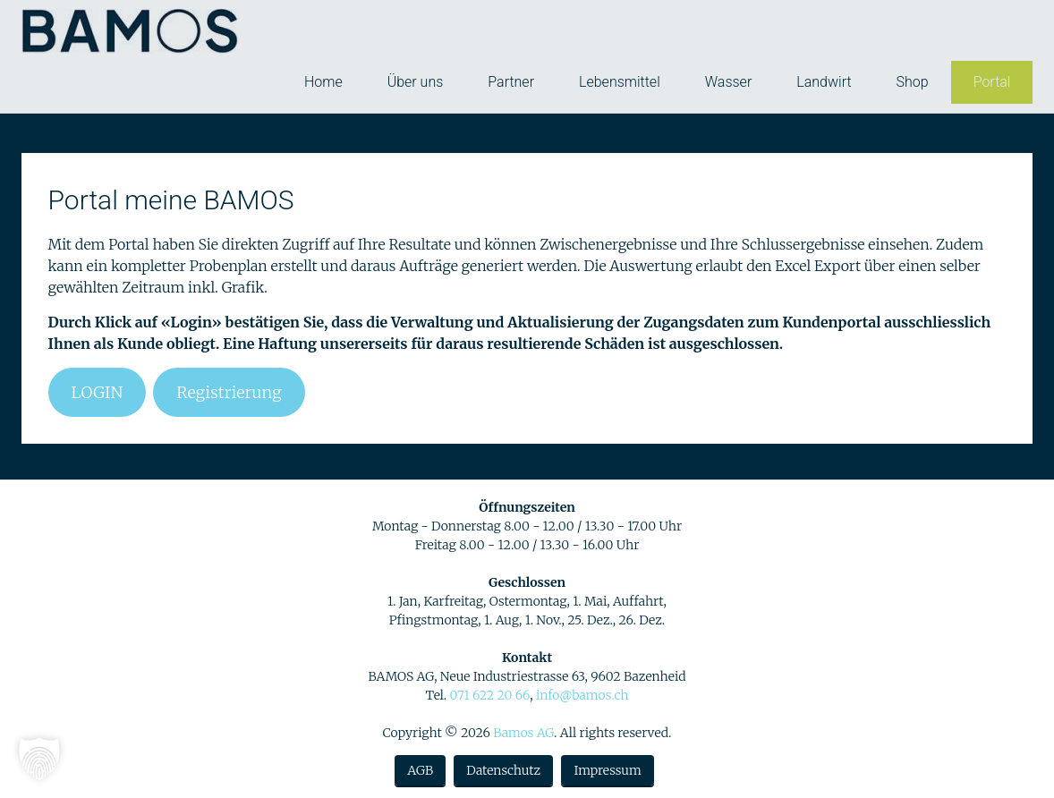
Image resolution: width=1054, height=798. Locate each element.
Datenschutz (503, 770)
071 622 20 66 (489, 695)
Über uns (415, 81)
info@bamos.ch (582, 695)
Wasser (728, 81)
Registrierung (228, 392)
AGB (420, 770)
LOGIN (97, 392)
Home (323, 81)
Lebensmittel (619, 81)
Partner (511, 81)
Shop (913, 81)
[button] (39, 758)
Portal (992, 81)
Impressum (607, 770)
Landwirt (823, 81)
